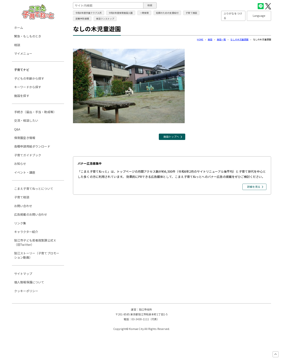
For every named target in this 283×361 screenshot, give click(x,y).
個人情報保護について (29, 282)
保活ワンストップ (105, 18)
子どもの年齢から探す (29, 78)
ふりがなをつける (233, 16)
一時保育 (144, 12)
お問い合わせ (23, 206)
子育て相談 (191, 12)
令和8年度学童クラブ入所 (88, 12)
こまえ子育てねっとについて (33, 188)
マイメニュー (23, 53)
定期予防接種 (82, 18)
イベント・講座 (24, 172)
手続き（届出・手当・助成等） (35, 112)
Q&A (17, 129)
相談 (17, 45)
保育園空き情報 (24, 137)
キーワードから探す (27, 87)
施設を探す (21, 95)
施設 (210, 39)
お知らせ (20, 163)
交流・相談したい (26, 120)
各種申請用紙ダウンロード (32, 146)
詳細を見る (253, 187)
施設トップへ (171, 136)
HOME (200, 39)
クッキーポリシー (26, 291)
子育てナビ (21, 69)
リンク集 (20, 223)
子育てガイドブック (27, 155)
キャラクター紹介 (26, 231)
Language (259, 15)
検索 (149, 5)
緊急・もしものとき (27, 36)
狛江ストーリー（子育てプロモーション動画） (36, 255)
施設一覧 (221, 39)
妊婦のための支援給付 (167, 12)
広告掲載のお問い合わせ (30, 214)
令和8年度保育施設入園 (121, 12)
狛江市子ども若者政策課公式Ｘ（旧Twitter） (35, 242)
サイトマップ (23, 273)
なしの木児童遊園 (239, 39)
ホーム (18, 27)
